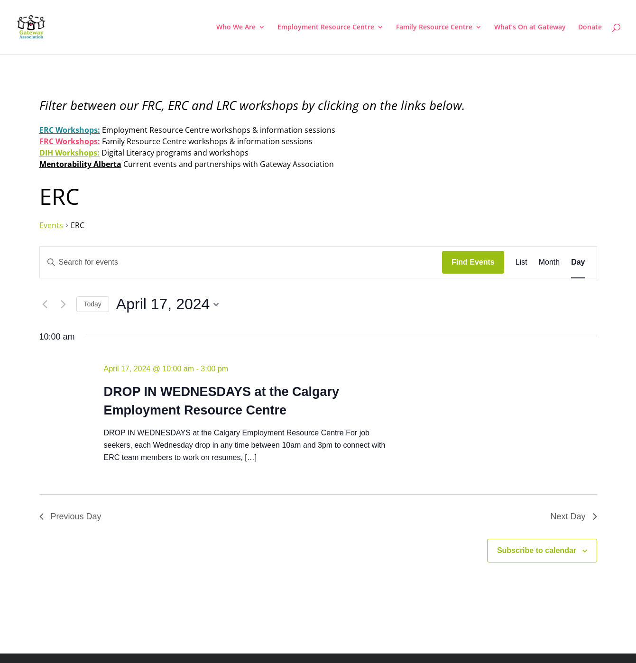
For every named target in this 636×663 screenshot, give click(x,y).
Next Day (573, 516)
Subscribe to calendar (536, 550)
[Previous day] (45, 304)
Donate (590, 27)
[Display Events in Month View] (549, 262)
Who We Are (236, 27)
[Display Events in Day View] (578, 262)
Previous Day (70, 516)
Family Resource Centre (434, 27)
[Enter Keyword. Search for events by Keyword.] (241, 262)
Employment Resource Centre (325, 27)
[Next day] (63, 304)
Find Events (473, 262)
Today (92, 304)
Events (51, 225)
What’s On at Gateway (530, 27)
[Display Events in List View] (521, 262)
